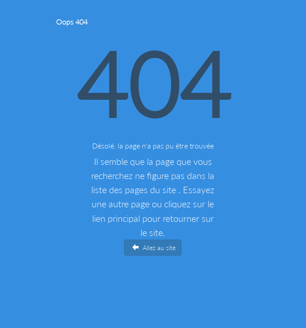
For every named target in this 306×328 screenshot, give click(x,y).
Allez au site (154, 247)
